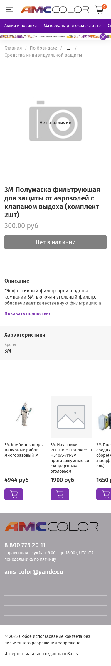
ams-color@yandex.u (33, 572)
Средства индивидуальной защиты (43, 55)
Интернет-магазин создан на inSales (41, 653)
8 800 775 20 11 (25, 545)
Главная (13, 48)
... (68, 48)
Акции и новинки (20, 25)
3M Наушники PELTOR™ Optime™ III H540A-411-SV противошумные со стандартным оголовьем (71, 458)
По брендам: (43, 48)
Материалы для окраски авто (72, 25)
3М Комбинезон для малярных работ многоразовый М (24, 450)
